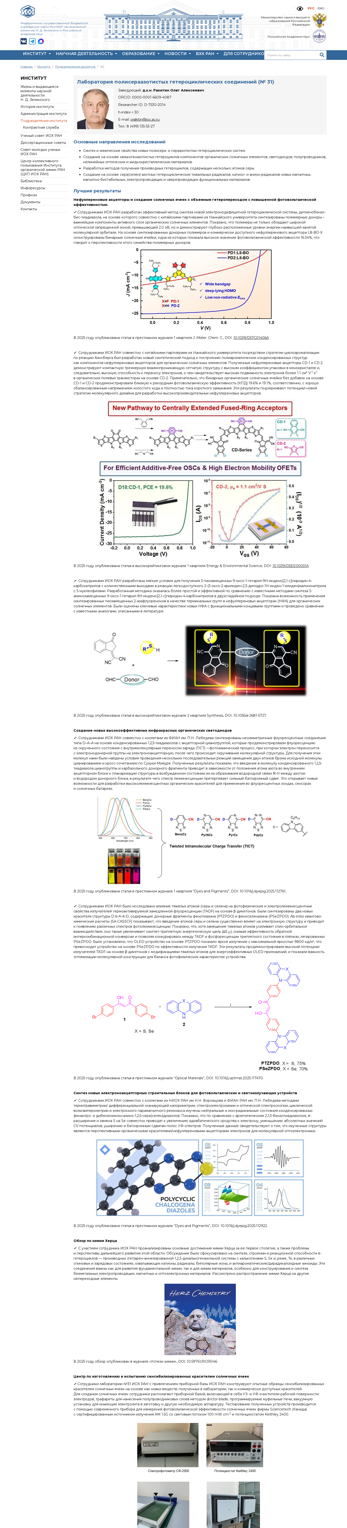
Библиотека (31, 181)
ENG (321, 8)
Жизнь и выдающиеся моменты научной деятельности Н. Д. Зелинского (39, 93)
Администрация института (43, 114)
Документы (30, 202)
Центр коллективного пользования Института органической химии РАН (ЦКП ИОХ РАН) (42, 167)
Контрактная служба (41, 127)
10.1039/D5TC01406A (251, 338)
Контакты (28, 209)
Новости (177, 55)
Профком (28, 195)
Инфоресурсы (32, 188)
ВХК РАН (207, 55)
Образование (141, 55)
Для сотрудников (248, 55)
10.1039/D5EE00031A (290, 566)
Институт (37, 55)
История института (37, 107)
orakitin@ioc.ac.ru (145, 119)
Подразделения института (43, 121)
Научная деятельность (86, 55)
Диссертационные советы (43, 142)
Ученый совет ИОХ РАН (41, 135)
